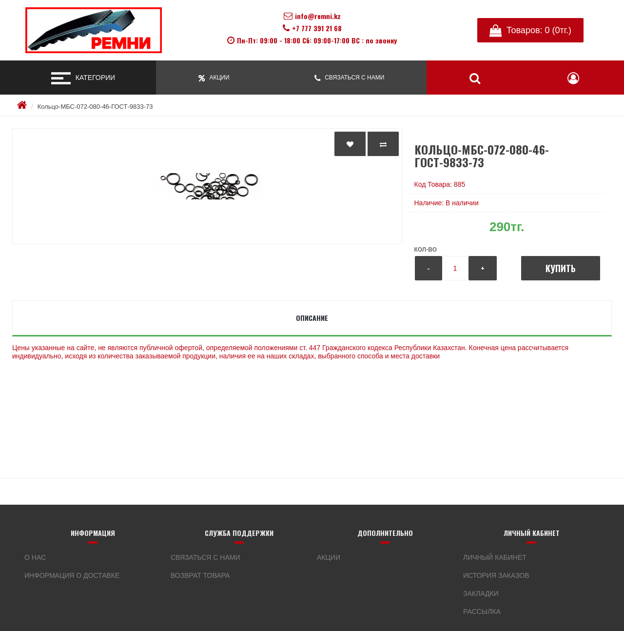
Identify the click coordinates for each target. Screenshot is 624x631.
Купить (561, 268)
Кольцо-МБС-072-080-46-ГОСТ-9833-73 (95, 106)
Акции (328, 557)
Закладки (481, 593)
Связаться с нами (205, 557)
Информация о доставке (71, 575)
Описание (312, 318)
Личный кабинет (494, 557)
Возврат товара (200, 575)
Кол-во (425, 249)
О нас (35, 557)
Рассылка (482, 611)
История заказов (496, 575)
